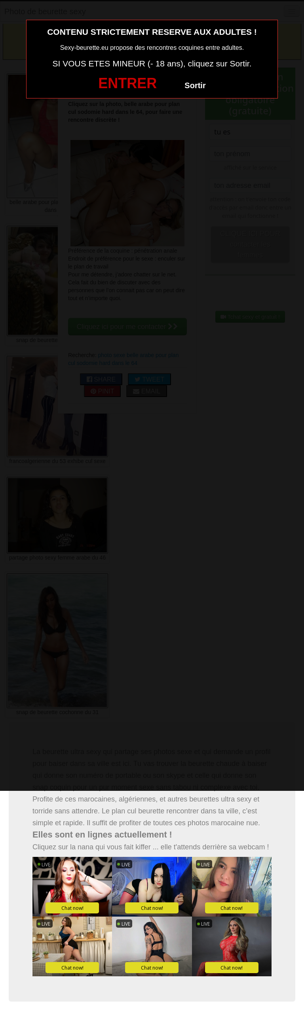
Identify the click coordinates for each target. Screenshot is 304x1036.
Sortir (194, 85)
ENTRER (127, 83)
